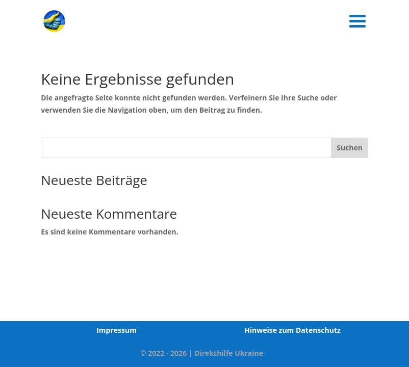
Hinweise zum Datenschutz (292, 330)
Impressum (116, 330)
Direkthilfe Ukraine (228, 353)
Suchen (350, 147)
